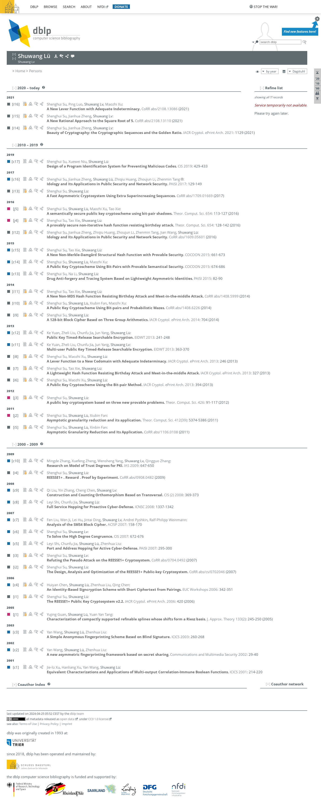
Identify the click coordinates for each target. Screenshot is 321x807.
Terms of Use (28, 724)
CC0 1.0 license (98, 719)
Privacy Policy (49, 724)
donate (121, 6)
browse (50, 6)
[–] (262, 87)
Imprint (67, 724)
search (69, 6)
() (164, 420)
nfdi (101, 6)
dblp (34, 6)
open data (67, 719)
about (86, 6)
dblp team (77, 713)
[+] (268, 684)
